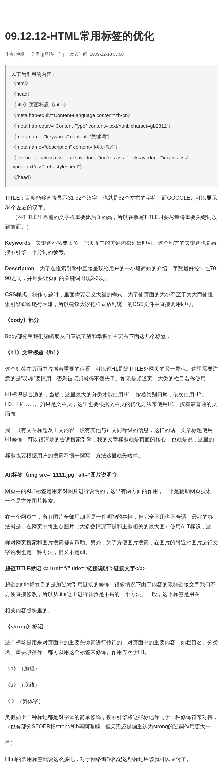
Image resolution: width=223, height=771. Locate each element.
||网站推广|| (53, 54)
